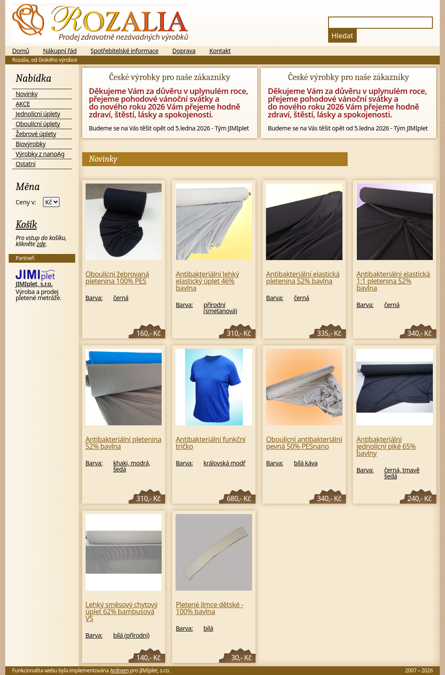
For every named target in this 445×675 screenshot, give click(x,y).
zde (41, 244)
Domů (20, 51)
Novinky (26, 94)
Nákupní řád (59, 51)
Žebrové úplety (36, 134)
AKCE (23, 104)
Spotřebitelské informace (124, 51)
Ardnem (119, 670)
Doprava (184, 51)
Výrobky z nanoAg (40, 154)
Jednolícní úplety (38, 114)
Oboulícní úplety (38, 124)
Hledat (342, 35)
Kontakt (220, 51)
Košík (26, 224)
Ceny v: (26, 202)
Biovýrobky (31, 144)
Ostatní (25, 164)
